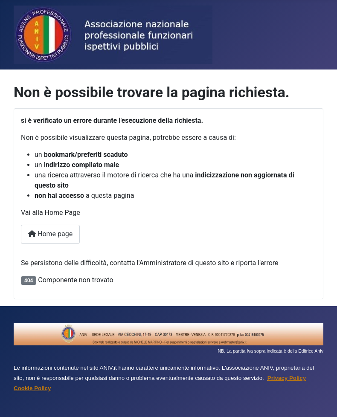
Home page (50, 234)
